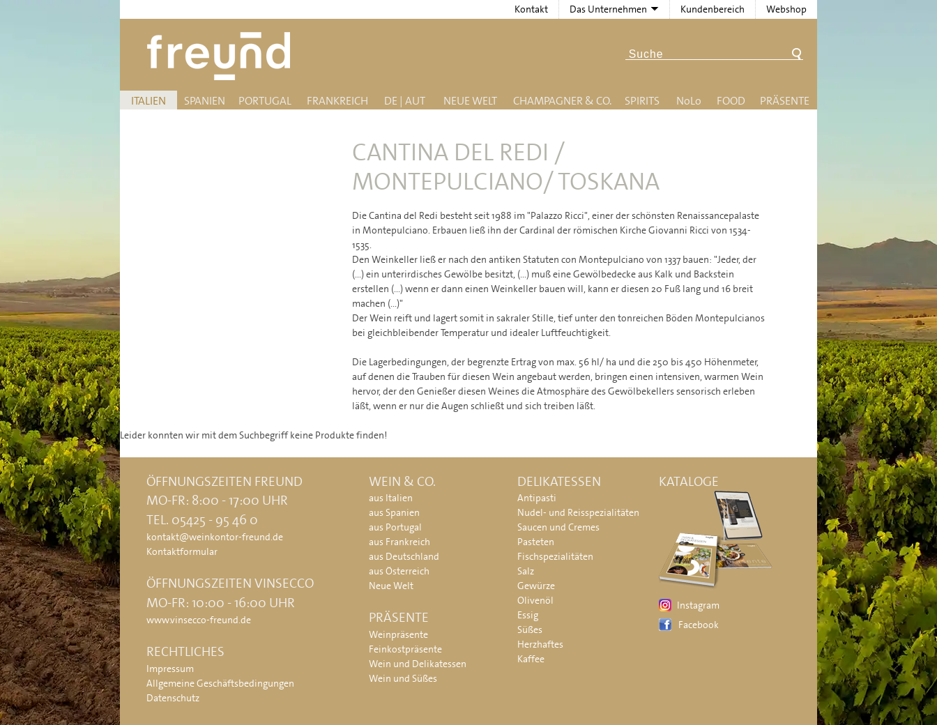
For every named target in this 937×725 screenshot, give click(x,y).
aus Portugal (395, 527)
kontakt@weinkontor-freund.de (214, 537)
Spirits (642, 100)
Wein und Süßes (403, 678)
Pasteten (535, 541)
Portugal (264, 100)
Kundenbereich (712, 9)
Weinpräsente (398, 634)
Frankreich (337, 100)
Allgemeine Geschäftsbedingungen (220, 683)
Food (731, 100)
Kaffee (530, 658)
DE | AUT (404, 100)
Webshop (786, 9)
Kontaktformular (182, 551)
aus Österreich (399, 571)
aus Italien (391, 497)
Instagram (698, 605)
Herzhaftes (540, 644)
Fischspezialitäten (555, 556)
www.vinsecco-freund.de (198, 619)
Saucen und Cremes (558, 527)
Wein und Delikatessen (417, 663)
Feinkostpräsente (405, 649)
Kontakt (531, 9)
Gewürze (536, 585)
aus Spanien (394, 512)
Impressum (170, 668)
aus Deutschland (404, 556)
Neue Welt (470, 100)
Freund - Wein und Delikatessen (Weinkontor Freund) (221, 56)
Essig (527, 615)
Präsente (784, 100)
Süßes (529, 629)
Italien (148, 100)
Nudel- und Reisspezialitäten (578, 512)
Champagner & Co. (562, 100)
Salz (525, 571)
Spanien (204, 100)
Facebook (698, 624)
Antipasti (536, 497)
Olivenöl (535, 600)
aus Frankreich (399, 541)
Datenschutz (172, 698)
